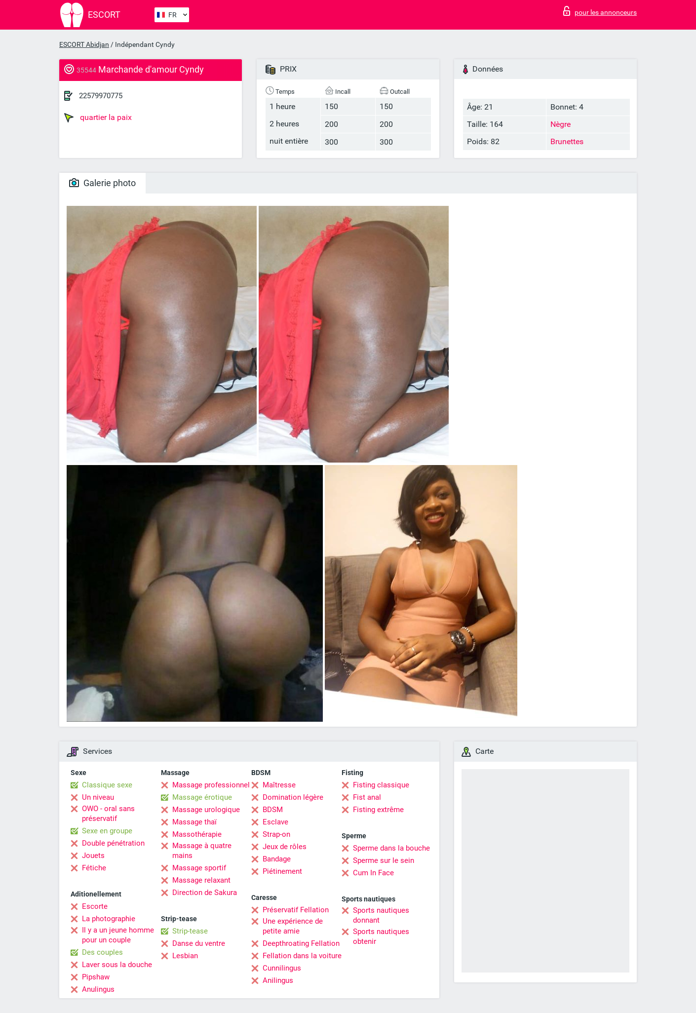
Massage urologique (206, 809)
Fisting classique (381, 784)
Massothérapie (197, 834)
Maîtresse (279, 784)
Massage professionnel (211, 784)
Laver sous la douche (117, 964)
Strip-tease (190, 931)
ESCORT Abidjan (84, 44)
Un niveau (98, 797)
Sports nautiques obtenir (381, 936)
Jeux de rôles (285, 846)
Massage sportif (199, 867)
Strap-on (276, 834)
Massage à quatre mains (202, 850)
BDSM (273, 809)
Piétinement (282, 871)
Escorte (95, 906)
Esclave (275, 822)
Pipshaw (96, 977)
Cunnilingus (282, 968)
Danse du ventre (198, 943)
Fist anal (367, 797)
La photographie (108, 918)
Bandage (277, 859)
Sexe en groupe (107, 830)
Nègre (560, 124)
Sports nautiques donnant (381, 915)
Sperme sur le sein (383, 860)
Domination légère (293, 797)
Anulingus (98, 989)
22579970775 (100, 95)
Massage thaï (194, 822)
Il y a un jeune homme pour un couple (118, 935)
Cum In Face (373, 872)
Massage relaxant (201, 880)
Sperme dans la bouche (391, 848)
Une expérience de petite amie (293, 926)
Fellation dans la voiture (302, 955)
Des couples (102, 952)
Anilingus (278, 980)
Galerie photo (102, 183)
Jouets (93, 855)
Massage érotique (202, 797)
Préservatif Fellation (296, 909)
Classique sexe (107, 784)
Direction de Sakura (204, 892)
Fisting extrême (378, 809)
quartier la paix (98, 117)
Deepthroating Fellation (301, 943)
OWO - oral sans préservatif (108, 813)
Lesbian (185, 955)
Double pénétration (113, 843)
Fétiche (94, 867)
